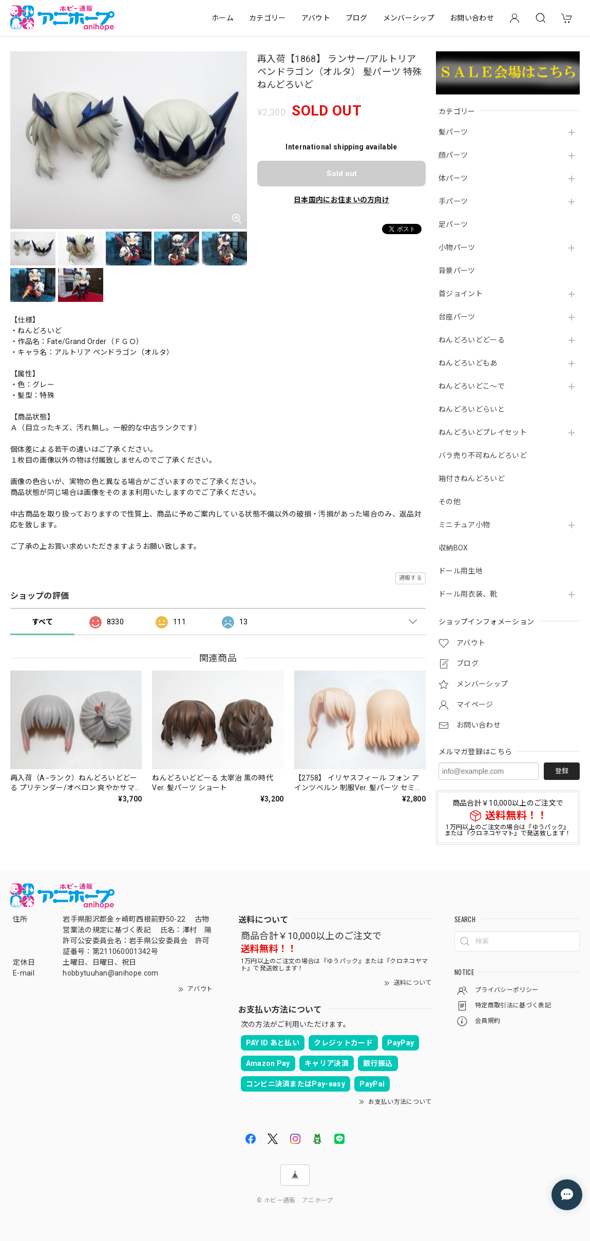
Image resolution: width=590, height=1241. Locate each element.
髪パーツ (453, 132)
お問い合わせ (472, 18)
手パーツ (453, 201)
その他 (450, 502)
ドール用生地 (461, 571)
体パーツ (453, 178)
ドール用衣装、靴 (468, 594)
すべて (42, 622)
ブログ (357, 18)
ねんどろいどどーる (472, 340)
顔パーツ (453, 155)
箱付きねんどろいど (472, 478)
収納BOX (453, 548)
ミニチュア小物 (464, 525)
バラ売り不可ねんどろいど (483, 455)
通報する (410, 578)
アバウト (315, 18)
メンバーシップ (408, 18)
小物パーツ (457, 247)
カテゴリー (267, 18)
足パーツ (453, 224)
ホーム (223, 18)
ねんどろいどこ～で (472, 386)
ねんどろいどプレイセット (483, 432)
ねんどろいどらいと (472, 409)
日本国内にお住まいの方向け (341, 200)
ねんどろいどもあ (468, 363)
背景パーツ (457, 270)
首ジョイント (461, 294)
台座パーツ (457, 317)
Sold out (342, 173)
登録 (561, 771)
